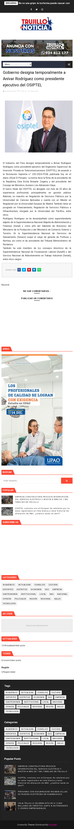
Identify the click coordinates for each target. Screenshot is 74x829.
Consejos (39, 585)
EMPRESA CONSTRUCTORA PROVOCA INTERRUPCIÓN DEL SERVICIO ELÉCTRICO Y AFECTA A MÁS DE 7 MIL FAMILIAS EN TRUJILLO (42, 499)
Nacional (34, 91)
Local (43, 594)
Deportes (8, 589)
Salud (57, 599)
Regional (46, 599)
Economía (36, 589)
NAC (52, 594)
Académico (9, 585)
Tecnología (9, 604)
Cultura (53, 585)
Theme (31, 825)
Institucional (28, 594)
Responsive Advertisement (37, 625)
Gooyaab (53, 825)
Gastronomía (10, 594)
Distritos (22, 589)
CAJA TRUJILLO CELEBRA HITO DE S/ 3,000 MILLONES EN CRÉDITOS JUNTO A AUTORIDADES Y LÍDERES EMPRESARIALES (43, 805)
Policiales (20, 599)
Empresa (57, 589)
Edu (47, 589)
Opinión (7, 599)
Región (33, 599)
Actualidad (24, 585)
